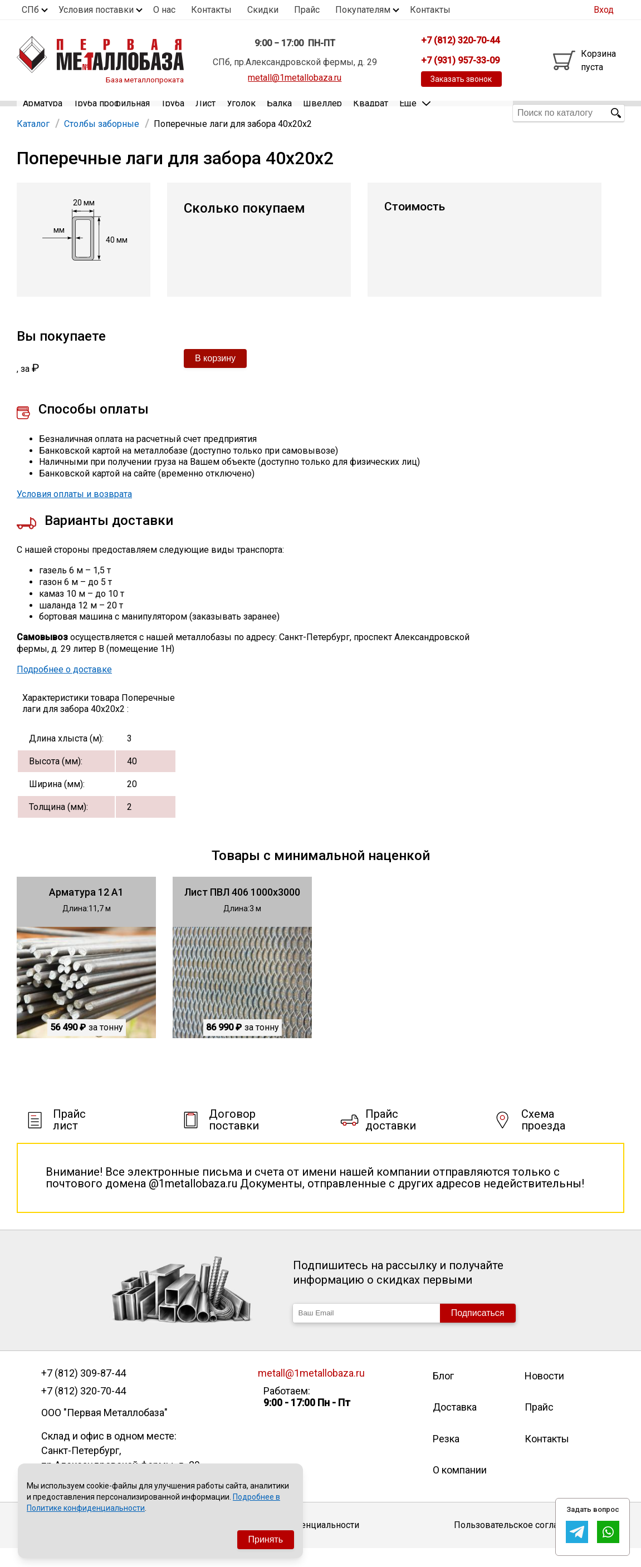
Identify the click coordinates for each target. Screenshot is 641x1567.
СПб (30, 9)
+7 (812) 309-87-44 (83, 1391)
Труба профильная (112, 112)
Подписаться (478, 1331)
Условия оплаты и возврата (74, 512)
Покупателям (362, 9)
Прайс (307, 9)
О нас (164, 9)
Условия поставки (96, 9)
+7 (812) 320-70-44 (83, 1409)
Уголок (241, 112)
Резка (446, 1457)
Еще (414, 112)
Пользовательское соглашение (520, 1543)
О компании (460, 1488)
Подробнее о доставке (64, 687)
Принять (265, 1539)
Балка (279, 112)
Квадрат (370, 112)
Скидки (262, 9)
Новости (544, 1394)
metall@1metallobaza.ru (294, 77)
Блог (443, 1394)
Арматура (42, 112)
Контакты (211, 9)
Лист (205, 112)
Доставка (455, 1425)
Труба (172, 112)
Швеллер (322, 112)
